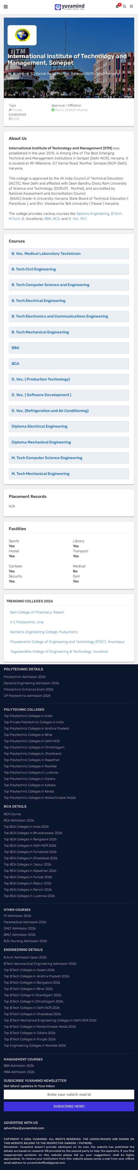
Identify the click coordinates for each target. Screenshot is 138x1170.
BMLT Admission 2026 (20, 935)
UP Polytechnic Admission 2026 (27, 696)
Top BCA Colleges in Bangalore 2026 (30, 839)
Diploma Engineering (92, 214)
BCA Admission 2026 (19, 820)
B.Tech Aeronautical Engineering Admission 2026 (40, 964)
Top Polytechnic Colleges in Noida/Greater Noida (40, 798)
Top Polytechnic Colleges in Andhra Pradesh (36, 728)
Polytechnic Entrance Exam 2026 (28, 689)
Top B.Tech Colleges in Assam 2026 (29, 970)
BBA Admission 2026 (19, 1066)
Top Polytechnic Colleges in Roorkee (30, 766)
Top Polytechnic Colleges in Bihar (28, 735)
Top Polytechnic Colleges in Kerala (29, 791)
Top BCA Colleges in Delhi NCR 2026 (30, 845)
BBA (47, 219)
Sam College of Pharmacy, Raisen (37, 612)
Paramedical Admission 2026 (25, 922)
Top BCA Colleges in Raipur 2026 (27, 883)
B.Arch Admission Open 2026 (25, 957)
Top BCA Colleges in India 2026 (26, 827)
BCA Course (12, 814)
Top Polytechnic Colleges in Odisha (29, 779)
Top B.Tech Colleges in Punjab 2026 (30, 1039)
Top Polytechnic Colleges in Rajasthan (32, 760)
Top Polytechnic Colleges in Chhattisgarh (34, 747)
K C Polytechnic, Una (27, 622)
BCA (56, 219)
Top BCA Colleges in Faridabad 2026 (30, 852)
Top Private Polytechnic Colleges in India (34, 722)
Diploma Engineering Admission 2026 (31, 683)
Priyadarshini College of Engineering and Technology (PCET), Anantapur (67, 642)
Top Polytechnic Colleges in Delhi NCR (32, 741)
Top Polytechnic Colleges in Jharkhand (32, 753)
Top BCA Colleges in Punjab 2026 (28, 877)
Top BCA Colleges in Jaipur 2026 (27, 864)
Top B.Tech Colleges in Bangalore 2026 (32, 982)
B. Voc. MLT (78, 219)
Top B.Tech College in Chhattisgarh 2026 (33, 1001)
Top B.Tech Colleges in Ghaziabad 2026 (32, 1014)
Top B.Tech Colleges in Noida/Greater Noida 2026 (40, 1026)
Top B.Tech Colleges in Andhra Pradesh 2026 (36, 976)
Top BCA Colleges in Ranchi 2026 (28, 889)
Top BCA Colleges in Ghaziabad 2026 (31, 858)
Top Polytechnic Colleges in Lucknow (31, 772)
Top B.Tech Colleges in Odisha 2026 (30, 1033)
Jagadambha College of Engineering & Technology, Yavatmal (59, 651)
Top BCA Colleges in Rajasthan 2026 (30, 871)
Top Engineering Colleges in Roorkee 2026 (35, 1045)
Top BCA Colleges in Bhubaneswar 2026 (33, 833)
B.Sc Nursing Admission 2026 (25, 941)
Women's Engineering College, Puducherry (44, 632)
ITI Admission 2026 (17, 916)
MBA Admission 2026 (19, 1072)
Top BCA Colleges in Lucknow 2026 (29, 896)
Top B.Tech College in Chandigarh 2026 (32, 995)
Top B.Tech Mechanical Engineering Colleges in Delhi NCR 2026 (50, 1020)
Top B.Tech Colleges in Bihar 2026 (28, 989)
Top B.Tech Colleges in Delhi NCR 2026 (32, 1008)
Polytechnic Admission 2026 (25, 677)
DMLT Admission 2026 (20, 928)
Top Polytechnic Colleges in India (28, 716)
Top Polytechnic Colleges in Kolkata (30, 785)
